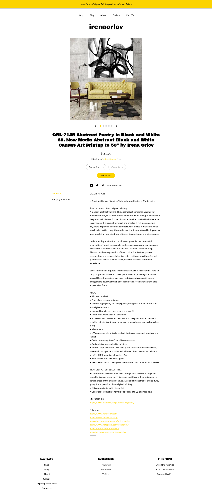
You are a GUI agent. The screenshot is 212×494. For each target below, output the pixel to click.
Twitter (106, 474)
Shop (80, 15)
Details (56, 193)
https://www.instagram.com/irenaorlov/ (109, 424)
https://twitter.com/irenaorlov (104, 428)
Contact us (46, 488)
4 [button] (109, 126)
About (103, 15)
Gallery (116, 15)
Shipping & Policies (61, 199)
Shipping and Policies (46, 483)
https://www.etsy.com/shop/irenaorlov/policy (112, 402)
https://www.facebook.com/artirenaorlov (110, 420)
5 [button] (112, 126)
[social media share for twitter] (97, 185)
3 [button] (106, 126)
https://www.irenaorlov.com (103, 413)
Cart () (130, 15)
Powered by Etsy (165, 474)
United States (109, 159)
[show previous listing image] (95, 126)
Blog (91, 15)
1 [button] (100, 126)
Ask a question (114, 185)
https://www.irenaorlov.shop (104, 417)
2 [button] (103, 126)
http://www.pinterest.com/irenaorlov (108, 432)
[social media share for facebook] (91, 185)
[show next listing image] (116, 126)
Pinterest (106, 464)
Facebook (106, 469)
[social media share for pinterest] (103, 185)
